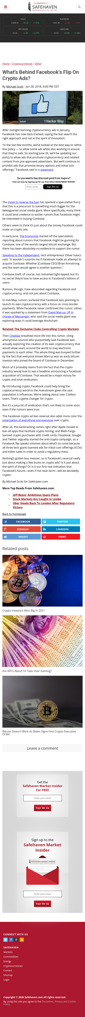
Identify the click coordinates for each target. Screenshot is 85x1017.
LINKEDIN (56, 529)
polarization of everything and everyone (27, 420)
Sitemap (8, 975)
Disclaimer (47, 1001)
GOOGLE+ (16, 529)
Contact (7, 970)
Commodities (10, 956)
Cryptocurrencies (13, 966)
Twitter (55, 521)
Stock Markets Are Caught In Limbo (37, 499)
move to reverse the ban (23, 202)
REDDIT (16, 536)
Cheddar (15, 336)
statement (46, 170)
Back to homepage (14, 514)
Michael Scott (14, 86)
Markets (8, 952)
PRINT (54, 537)
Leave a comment (42, 748)
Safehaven (11, 947)
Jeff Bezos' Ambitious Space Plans (35, 495)
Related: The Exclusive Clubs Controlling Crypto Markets (40, 329)
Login (6, 979)
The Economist (29, 236)
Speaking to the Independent (20, 255)
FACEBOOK (17, 521)
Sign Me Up (42, 808)
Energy (7, 961)
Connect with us (15, 934)
